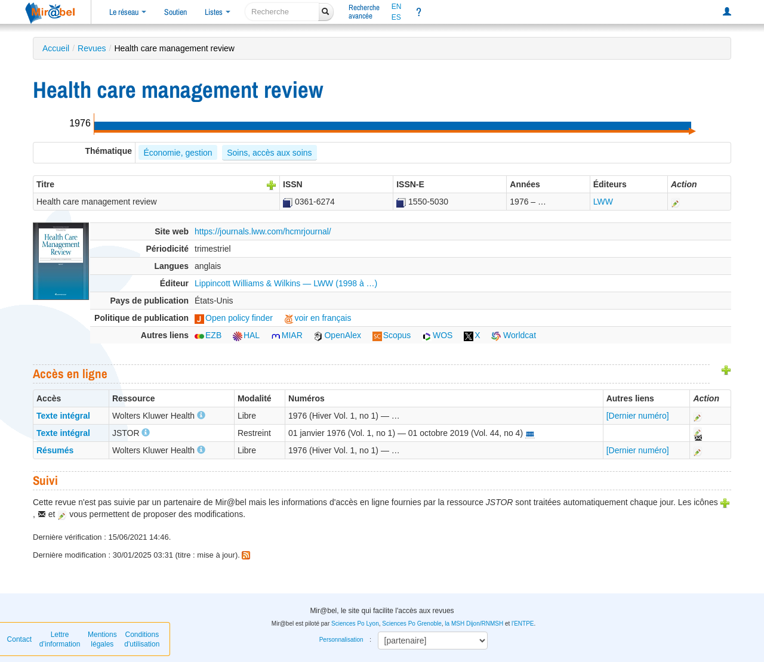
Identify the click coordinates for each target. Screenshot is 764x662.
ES (396, 17)
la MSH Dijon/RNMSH (474, 623)
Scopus (391, 335)
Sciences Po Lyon (355, 623)
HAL (246, 335)
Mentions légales (102, 639)
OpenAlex (337, 335)
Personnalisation (341, 639)
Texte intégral (63, 415)
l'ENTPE (523, 623)
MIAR (287, 335)
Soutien (175, 12)
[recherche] (282, 11)
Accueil (55, 48)
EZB (208, 335)
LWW (603, 201)
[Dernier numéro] (637, 415)
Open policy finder (234, 318)
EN (397, 6)
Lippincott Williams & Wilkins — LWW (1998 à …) (286, 283)
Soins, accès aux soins (269, 152)
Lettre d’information (60, 639)
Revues (92, 48)
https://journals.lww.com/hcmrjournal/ (263, 231)
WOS (437, 335)
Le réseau (127, 12)
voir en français (318, 318)
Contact (19, 639)
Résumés (54, 450)
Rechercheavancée (364, 11)
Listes (217, 12)
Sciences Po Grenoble (412, 623)
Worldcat (513, 335)
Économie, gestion (177, 152)
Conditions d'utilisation (141, 639)
